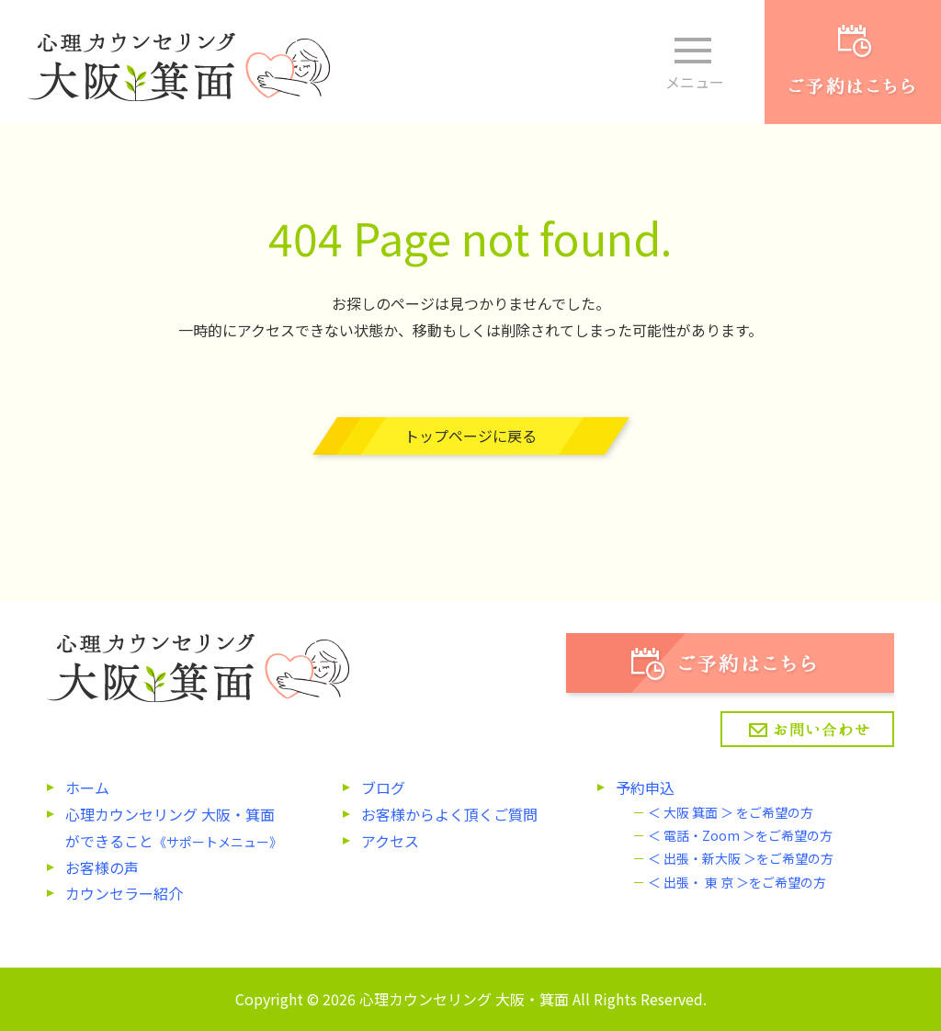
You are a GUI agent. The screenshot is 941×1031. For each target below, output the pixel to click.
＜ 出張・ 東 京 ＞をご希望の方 (737, 882)
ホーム (87, 787)
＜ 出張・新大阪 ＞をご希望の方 (740, 858)
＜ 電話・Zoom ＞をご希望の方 (740, 835)
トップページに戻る (470, 436)
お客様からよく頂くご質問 (449, 814)
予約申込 (645, 787)
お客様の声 (102, 867)
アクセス (390, 841)
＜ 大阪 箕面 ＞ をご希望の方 (730, 812)
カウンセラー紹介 (124, 893)
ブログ (383, 787)
